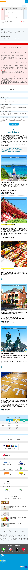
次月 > (25, 8)
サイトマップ (3, 562)
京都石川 (22, 31)
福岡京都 (17, 38)
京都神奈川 (17, 31)
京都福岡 (17, 32)
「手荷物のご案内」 (14, 47)
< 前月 (3, 8)
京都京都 (3, 32)
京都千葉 (8, 31)
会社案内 (2, 555)
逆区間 (24, 5)
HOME (2, 554)
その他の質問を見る (14, 124)
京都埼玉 (3, 31)
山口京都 (12, 38)
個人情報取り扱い (3, 561)
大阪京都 (8, 38)
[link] (22, 567)
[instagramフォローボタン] (10, 549)
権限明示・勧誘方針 (4, 560)
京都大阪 (8, 32)
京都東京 (12, 31)
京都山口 (12, 32)
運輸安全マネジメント (4, 556)
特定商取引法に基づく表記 (5, 559)
